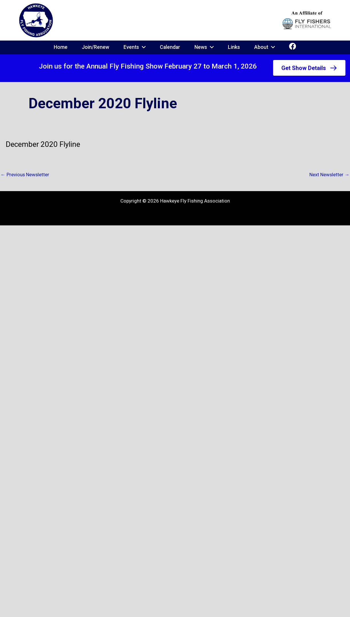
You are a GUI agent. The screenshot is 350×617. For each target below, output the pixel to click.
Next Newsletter (329, 174)
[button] (309, 68)
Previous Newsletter (25, 174)
